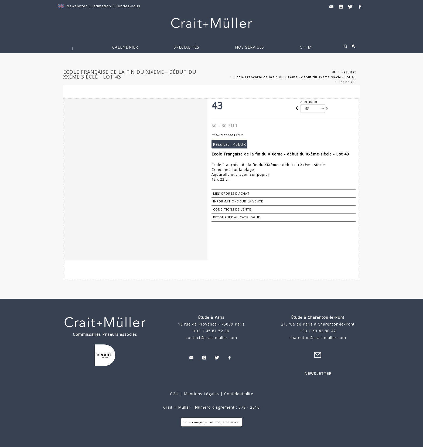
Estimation (101, 6)
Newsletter (77, 6)
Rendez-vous (127, 6)
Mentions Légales (201, 393)
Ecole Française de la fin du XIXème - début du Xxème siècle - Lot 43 (295, 77)
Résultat (349, 72)
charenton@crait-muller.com (317, 337)
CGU (174, 393)
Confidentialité (238, 393)
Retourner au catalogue (236, 217)
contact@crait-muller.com (211, 337)
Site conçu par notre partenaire (212, 422)
